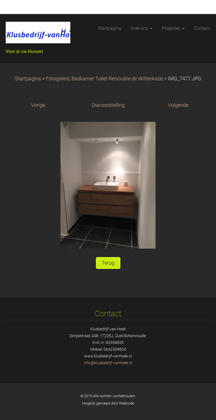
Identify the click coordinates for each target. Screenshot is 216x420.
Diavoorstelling (108, 105)
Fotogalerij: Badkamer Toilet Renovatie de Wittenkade (104, 78)
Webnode (126, 403)
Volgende (178, 105)
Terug (108, 263)
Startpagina (28, 78)
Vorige (38, 105)
